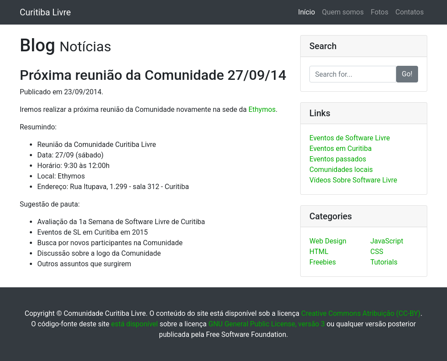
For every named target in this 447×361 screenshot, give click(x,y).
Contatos (409, 12)
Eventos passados (337, 159)
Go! (407, 74)
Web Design (327, 241)
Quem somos (343, 12)
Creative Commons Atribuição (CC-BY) (360, 313)
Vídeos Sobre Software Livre (353, 180)
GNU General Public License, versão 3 (266, 324)
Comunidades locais (341, 169)
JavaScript (386, 241)
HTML (318, 251)
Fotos (379, 12)
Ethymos (262, 109)
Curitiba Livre (45, 12)
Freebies (322, 262)
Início (308, 11)
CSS (376, 251)
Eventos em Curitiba (340, 148)
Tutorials (383, 262)
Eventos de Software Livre (349, 138)
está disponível (134, 324)
